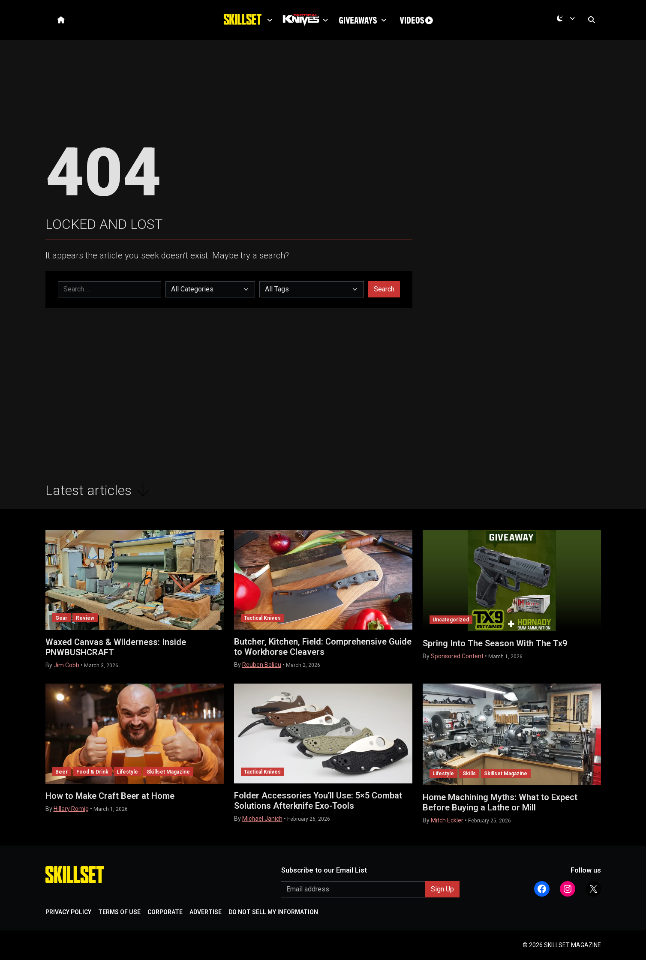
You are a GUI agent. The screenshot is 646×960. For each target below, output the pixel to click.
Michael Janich (262, 818)
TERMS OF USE (119, 912)
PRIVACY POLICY (68, 912)
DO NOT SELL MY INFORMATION (273, 912)
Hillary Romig (71, 808)
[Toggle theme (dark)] (567, 22)
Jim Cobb (66, 665)
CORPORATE (165, 912)
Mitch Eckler (447, 820)
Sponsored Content (457, 656)
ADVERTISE (205, 912)
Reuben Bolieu (261, 664)
